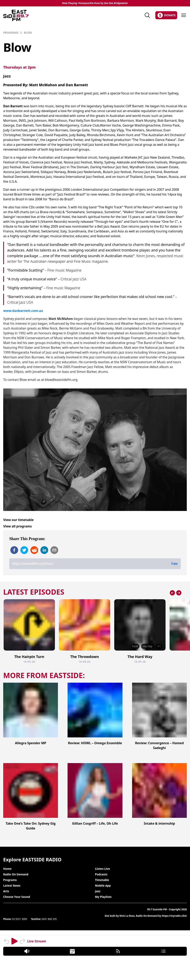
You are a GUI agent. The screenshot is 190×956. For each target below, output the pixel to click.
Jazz (7, 76)
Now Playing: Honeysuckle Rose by (95, 3)
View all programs (17, 526)
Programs (10, 32)
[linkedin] (44, 550)
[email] (54, 550)
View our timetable (18, 520)
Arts (6, 891)
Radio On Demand (15, 874)
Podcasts (101, 874)
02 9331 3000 (19, 919)
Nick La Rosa (127, 915)
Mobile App (103, 885)
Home (7, 869)
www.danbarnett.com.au (23, 310)
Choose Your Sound (16, 897)
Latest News (11, 885)
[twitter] (24, 550)
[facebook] (14, 550)
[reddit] (34, 550)
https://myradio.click (174, 915)
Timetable (102, 880)
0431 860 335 (49, 919)
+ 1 (159, 646)
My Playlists (103, 897)
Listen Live (102, 869)
